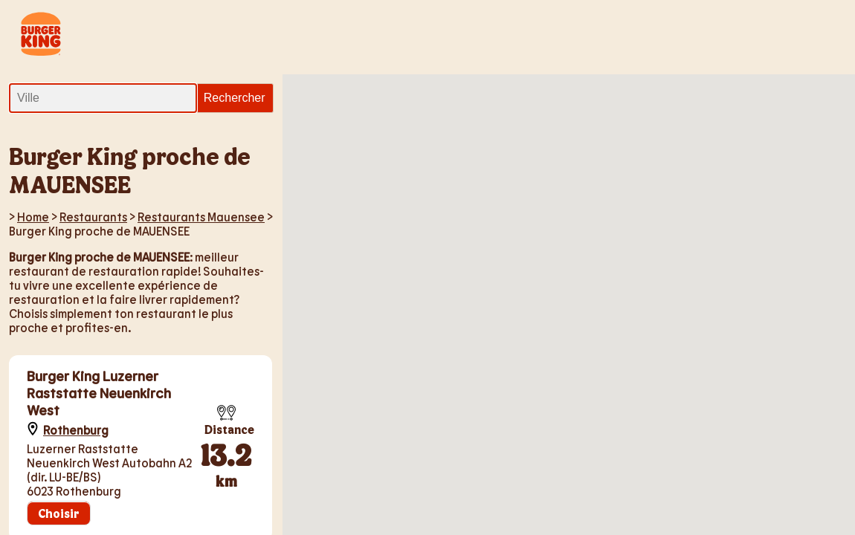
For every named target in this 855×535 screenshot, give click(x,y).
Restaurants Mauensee (201, 217)
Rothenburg (76, 430)
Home (33, 217)
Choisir (59, 513)
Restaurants (93, 217)
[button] (629, 359)
